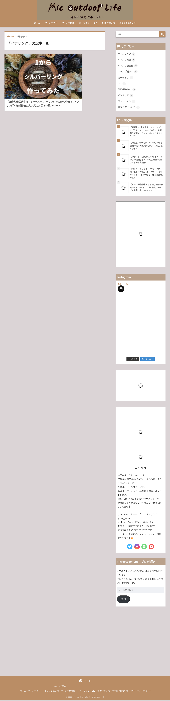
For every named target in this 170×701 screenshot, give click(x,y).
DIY (95, 23)
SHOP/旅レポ (108, 23)
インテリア (125, 96)
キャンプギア (51, 23)
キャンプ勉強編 (128, 66)
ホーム (37, 23)
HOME (85, 682)
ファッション (126, 102)
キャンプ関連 (68, 23)
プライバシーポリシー (141, 692)
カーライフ (84, 23)
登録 (123, 600)
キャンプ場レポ (128, 72)
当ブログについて (127, 23)
